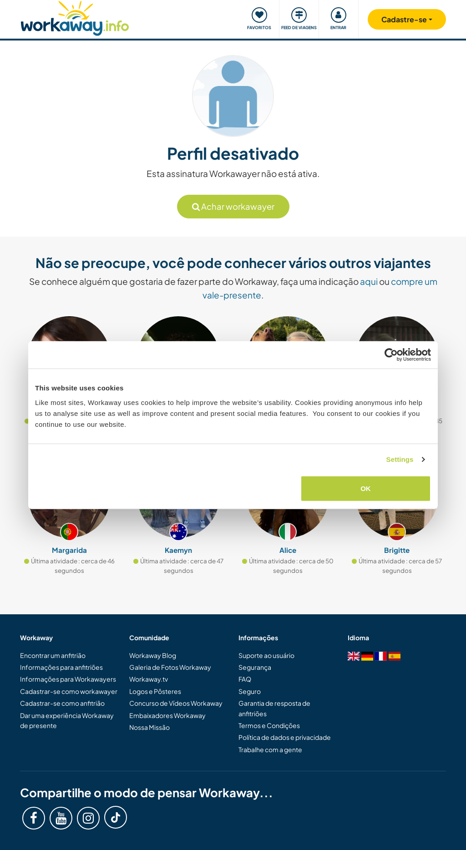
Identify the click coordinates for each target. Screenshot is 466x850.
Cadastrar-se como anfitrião (62, 703)
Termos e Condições (269, 725)
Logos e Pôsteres (155, 691)
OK (365, 488)
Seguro (249, 691)
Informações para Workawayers (68, 679)
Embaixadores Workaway (167, 715)
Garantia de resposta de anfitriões (274, 708)
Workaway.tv (148, 679)
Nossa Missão (149, 727)
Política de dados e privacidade (284, 737)
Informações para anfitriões (61, 667)
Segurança (254, 667)
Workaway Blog (152, 655)
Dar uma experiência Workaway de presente (67, 720)
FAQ (244, 679)
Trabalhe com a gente (270, 749)
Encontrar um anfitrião (53, 655)
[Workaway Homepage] (75, 17)
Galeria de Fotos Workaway (170, 667)
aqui (369, 281)
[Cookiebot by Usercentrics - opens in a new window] (391, 355)
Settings (400, 459)
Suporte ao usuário (266, 655)
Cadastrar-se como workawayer (68, 691)
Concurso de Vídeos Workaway (176, 703)
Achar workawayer (233, 206)
